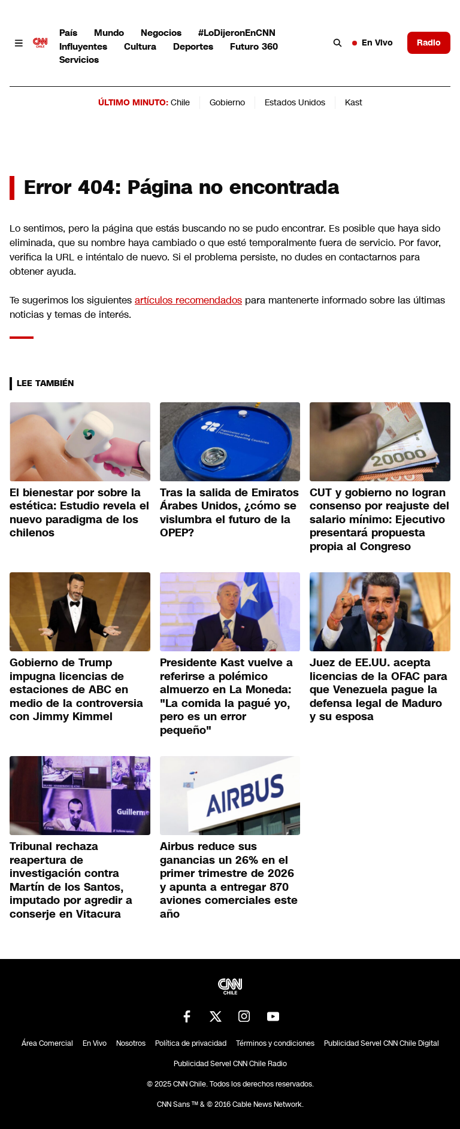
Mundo (109, 32)
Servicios (79, 59)
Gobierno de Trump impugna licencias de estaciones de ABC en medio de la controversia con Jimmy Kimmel (76, 689)
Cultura (140, 46)
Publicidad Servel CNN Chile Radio (230, 1064)
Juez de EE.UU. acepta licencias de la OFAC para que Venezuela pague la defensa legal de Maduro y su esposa (378, 689)
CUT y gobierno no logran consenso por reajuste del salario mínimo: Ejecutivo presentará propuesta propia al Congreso (379, 519)
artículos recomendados (188, 300)
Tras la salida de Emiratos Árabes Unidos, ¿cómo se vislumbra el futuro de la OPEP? (229, 513)
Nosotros (131, 1043)
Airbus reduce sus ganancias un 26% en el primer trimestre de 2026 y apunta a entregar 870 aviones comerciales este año (229, 880)
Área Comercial (47, 1043)
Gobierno (227, 102)
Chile (180, 102)
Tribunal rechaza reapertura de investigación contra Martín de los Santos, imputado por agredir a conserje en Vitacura (71, 880)
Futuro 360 (254, 46)
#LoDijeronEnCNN (237, 32)
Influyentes (83, 46)
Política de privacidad (190, 1043)
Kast (353, 102)
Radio (429, 42)
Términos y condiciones (275, 1043)
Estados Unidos (295, 102)
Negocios (161, 32)
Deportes (193, 46)
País (68, 32)
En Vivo (372, 42)
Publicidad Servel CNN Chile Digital (381, 1043)
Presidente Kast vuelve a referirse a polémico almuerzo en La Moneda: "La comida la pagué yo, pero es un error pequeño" (226, 696)
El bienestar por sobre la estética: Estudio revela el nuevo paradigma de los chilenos (79, 513)
